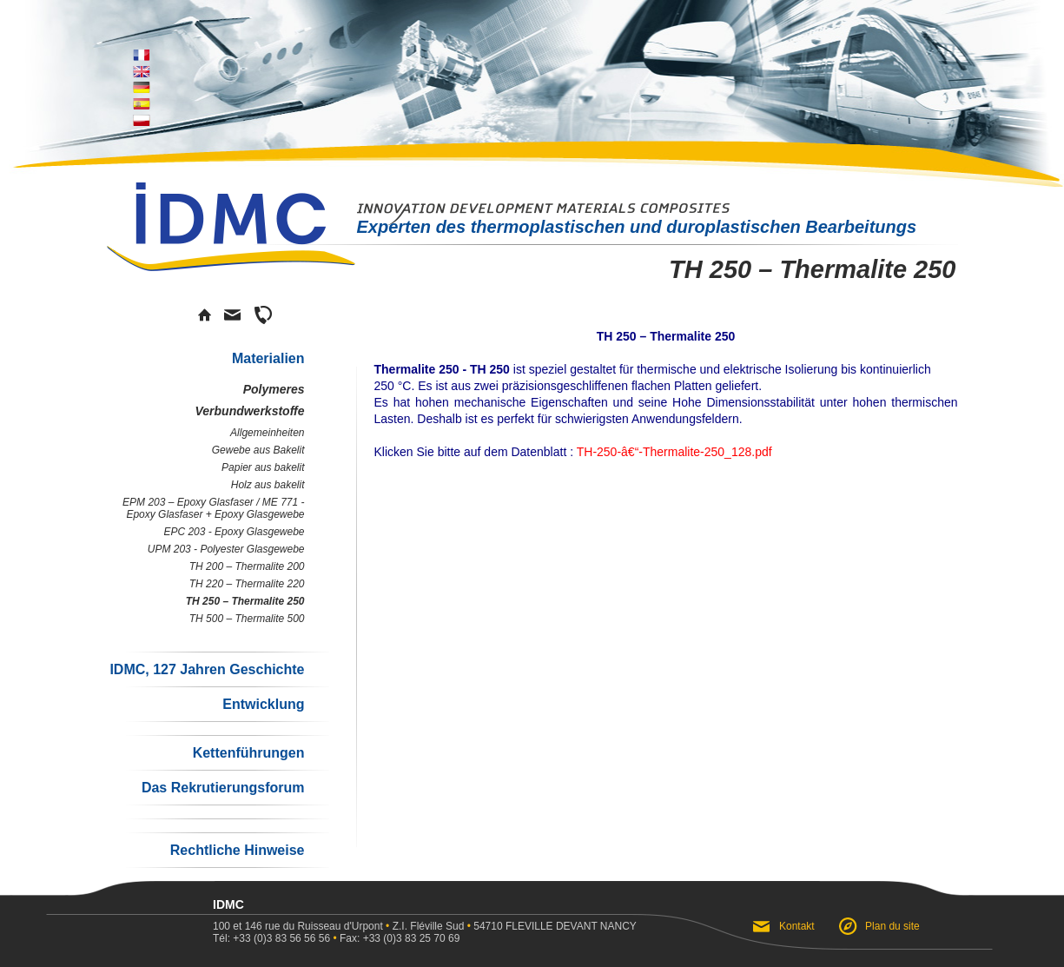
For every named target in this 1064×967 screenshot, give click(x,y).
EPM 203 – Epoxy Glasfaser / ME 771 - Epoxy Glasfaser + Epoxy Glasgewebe (213, 508)
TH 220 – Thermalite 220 (247, 584)
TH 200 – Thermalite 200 (247, 566)
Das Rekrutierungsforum (223, 787)
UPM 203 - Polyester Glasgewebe (226, 549)
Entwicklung (263, 704)
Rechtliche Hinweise (237, 850)
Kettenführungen (249, 752)
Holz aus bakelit (268, 485)
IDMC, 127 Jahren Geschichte (206, 669)
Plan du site (892, 926)
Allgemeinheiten (267, 433)
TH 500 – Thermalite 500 (247, 619)
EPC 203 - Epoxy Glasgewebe (233, 532)
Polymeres (274, 389)
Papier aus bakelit (262, 467)
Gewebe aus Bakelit (258, 450)
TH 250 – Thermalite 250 (245, 601)
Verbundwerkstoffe (249, 411)
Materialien (268, 358)
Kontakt (797, 926)
